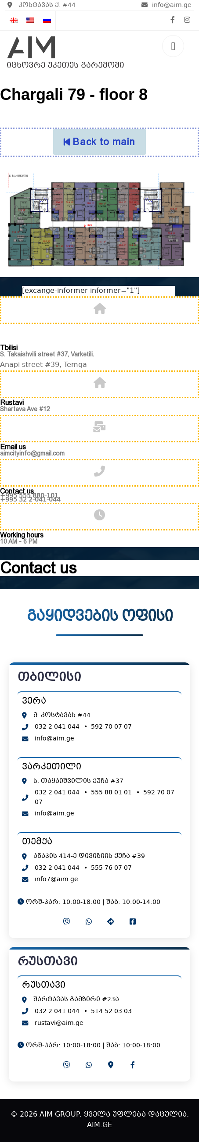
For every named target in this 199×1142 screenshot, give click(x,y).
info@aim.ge (166, 5)
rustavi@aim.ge (59, 1023)
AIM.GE (99, 1125)
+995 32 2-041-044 (30, 500)
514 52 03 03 (111, 1012)
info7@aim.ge (56, 880)
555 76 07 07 (111, 868)
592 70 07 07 (111, 727)
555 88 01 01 (111, 793)
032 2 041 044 (57, 727)
